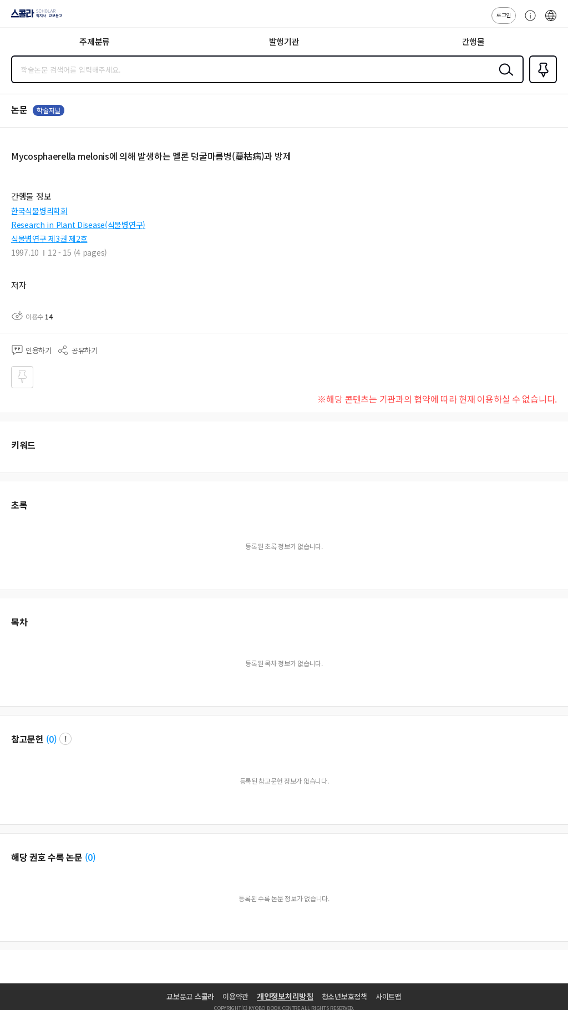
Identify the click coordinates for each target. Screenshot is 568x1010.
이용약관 (235, 996)
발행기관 (284, 41)
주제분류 (94, 41)
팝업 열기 (65, 739)
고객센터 (527, 21)
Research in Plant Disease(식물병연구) (78, 224)
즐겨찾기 (540, 82)
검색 (503, 78)
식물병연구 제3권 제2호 (49, 238)
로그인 (503, 15)
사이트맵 (389, 996)
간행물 (473, 41)
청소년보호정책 (344, 996)
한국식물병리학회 (39, 210)
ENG (551, 21)
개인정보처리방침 (285, 996)
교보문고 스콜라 (190, 996)
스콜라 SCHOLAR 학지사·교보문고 (33, 17)
